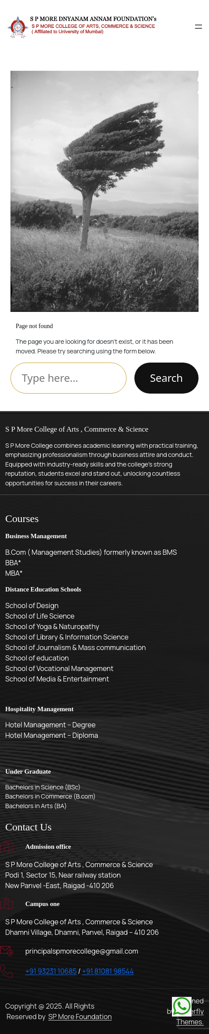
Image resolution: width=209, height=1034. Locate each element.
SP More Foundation (80, 1016)
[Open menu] (198, 26)
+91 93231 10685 (51, 971)
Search (166, 377)
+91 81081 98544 (108, 971)
